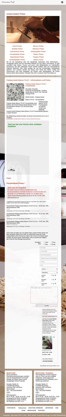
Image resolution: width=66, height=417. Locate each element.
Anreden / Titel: (38, 243)
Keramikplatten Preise (17, 60)
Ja (52, 275)
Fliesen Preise (38, 54)
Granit (57, 365)
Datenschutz (22, 408)
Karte (22, 401)
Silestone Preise (38, 49)
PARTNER (41, 410)
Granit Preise (17, 46)
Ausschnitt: (44, 283)
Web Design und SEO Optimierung (53, 415)
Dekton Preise (38, 60)
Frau (53, 242)
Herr (46, 242)
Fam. (45, 244)
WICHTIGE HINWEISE (36, 408)
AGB (56, 408)
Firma (52, 244)
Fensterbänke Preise (17, 54)
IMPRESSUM (31, 410)
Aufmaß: (43, 275)
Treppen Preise (38, 57)
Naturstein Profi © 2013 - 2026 (21, 415)
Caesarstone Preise (17, 51)
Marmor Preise (38, 46)
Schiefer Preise (17, 49)
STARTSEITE (11, 408)
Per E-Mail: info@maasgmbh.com (49, 316)
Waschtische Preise (17, 57)
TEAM (23, 410)
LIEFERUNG (49, 408)
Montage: (43, 279)
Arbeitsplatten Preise (38, 51)
